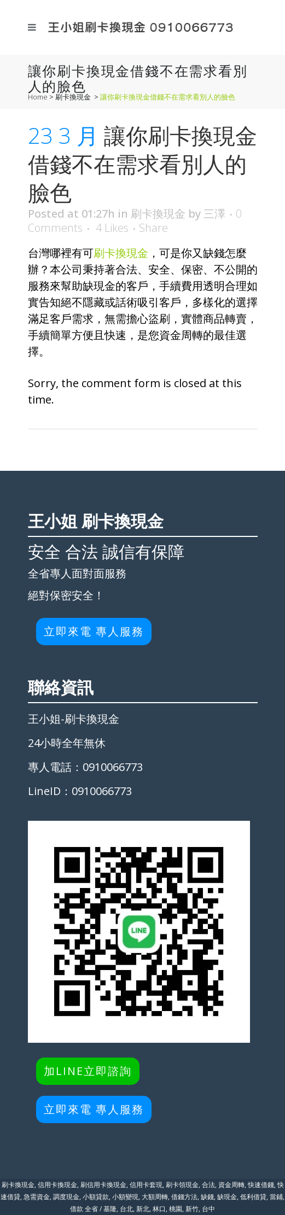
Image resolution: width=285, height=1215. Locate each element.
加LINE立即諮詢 (88, 1071)
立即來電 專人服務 (94, 631)
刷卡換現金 (73, 97)
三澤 (214, 213)
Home (38, 97)
